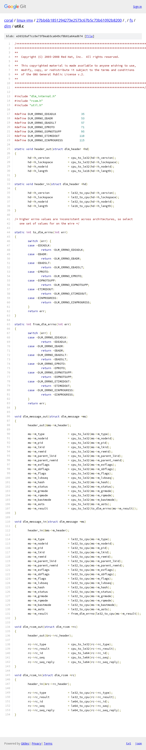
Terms (48, 743)
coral (8, 20)
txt (128, 743)
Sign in (137, 7)
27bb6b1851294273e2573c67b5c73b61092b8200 (79, 20)
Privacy (36, 743)
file (89, 36)
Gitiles (25, 743)
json (138, 743)
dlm (7, 26)
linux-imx (25, 20)
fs (131, 20)
